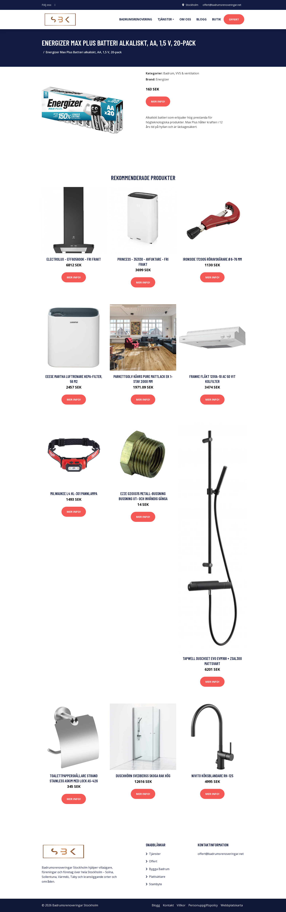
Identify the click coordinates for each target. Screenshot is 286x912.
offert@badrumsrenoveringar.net (222, 5)
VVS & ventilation (187, 73)
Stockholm (192, 5)
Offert (234, 19)
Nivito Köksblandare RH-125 (212, 775)
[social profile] (55, 4)
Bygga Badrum (159, 869)
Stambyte (155, 884)
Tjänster (155, 854)
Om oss (185, 19)
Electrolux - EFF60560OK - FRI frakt (74, 259)
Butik (216, 19)
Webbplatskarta (232, 905)
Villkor (181, 905)
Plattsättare (157, 877)
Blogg (201, 19)
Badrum (168, 73)
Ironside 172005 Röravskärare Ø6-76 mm (212, 259)
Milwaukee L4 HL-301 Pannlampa (73, 493)
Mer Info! (158, 101)
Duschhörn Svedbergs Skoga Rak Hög (143, 775)
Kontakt (168, 905)
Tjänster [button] (165, 19)
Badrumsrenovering (135, 19)
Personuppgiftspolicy (203, 905)
